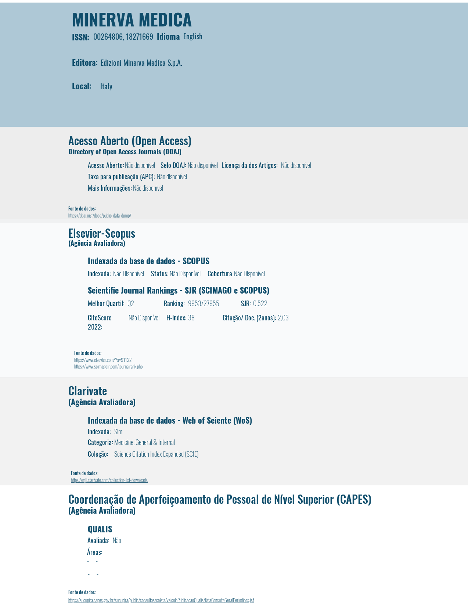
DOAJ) (173, 151)
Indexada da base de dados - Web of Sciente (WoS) (170, 420)
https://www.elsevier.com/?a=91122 (103, 359)
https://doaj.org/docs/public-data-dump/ (99, 215)
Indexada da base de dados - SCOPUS (148, 260)
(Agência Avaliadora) (96, 243)
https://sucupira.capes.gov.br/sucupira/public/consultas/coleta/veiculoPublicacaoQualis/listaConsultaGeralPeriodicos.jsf (161, 600)
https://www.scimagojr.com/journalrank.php (108, 366)
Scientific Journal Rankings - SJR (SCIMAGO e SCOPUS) (178, 290)
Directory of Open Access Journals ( (116, 151)
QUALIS (100, 529)
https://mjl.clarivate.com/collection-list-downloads (109, 480)
